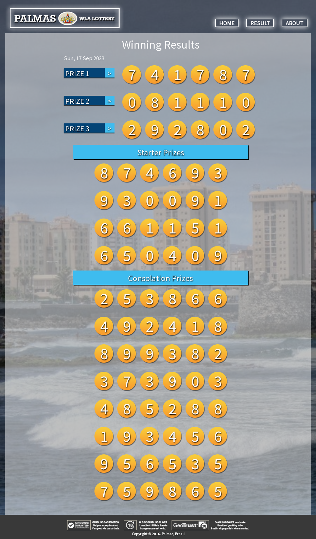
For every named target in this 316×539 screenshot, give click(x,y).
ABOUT (294, 23)
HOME (226, 23)
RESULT (260, 23)
